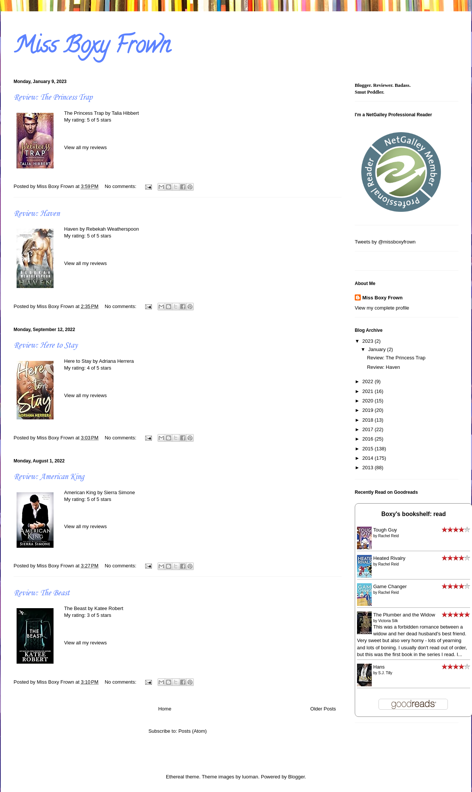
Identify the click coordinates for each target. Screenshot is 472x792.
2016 (368, 439)
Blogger (296, 777)
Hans (379, 667)
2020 (368, 401)
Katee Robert (108, 608)
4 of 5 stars (99, 368)
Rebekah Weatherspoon (112, 229)
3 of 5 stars (99, 615)
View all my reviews (85, 147)
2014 (368, 458)
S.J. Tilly (385, 673)
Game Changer (390, 586)
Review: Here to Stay (45, 345)
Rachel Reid (388, 536)
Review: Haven (37, 214)
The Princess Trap (84, 113)
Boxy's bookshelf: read (414, 514)
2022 (368, 381)
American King (80, 492)
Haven (71, 229)
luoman (250, 777)
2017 (368, 429)
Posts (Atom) (192, 731)
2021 (368, 391)
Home (165, 709)
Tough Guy (385, 530)
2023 (368, 341)
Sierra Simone (119, 492)
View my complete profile (382, 308)
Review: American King (49, 477)
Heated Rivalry (389, 558)
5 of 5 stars (99, 120)
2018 (368, 420)
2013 (368, 467)
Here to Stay (77, 361)
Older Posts (323, 709)
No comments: (121, 186)
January (377, 349)
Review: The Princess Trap (53, 97)
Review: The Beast (41, 593)
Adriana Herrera (116, 361)
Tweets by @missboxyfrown (385, 242)
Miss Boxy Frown (382, 297)
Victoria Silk (388, 621)
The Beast (75, 608)
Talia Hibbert (125, 113)
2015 (368, 448)
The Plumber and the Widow (404, 615)
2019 (368, 410)
